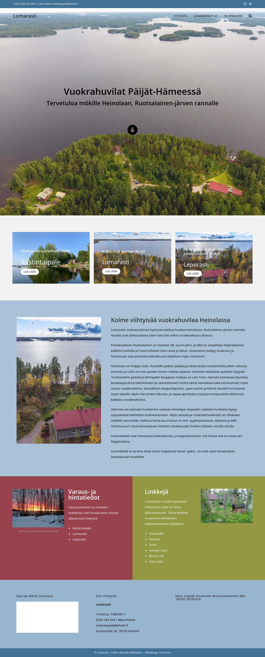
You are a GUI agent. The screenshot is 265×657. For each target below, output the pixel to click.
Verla (153, 545)
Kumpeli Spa (158, 550)
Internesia (165, 652)
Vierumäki (156, 533)
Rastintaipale (81, 528)
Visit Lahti (156, 561)
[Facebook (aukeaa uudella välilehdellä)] (245, 4)
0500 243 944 (27, 4)
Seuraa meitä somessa (34, 596)
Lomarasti (24, 15)
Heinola (154, 539)
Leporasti (79, 539)
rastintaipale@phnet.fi (65, 4)
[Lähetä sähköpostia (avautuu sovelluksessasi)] (250, 4)
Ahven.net (156, 556)
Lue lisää (30, 272)
